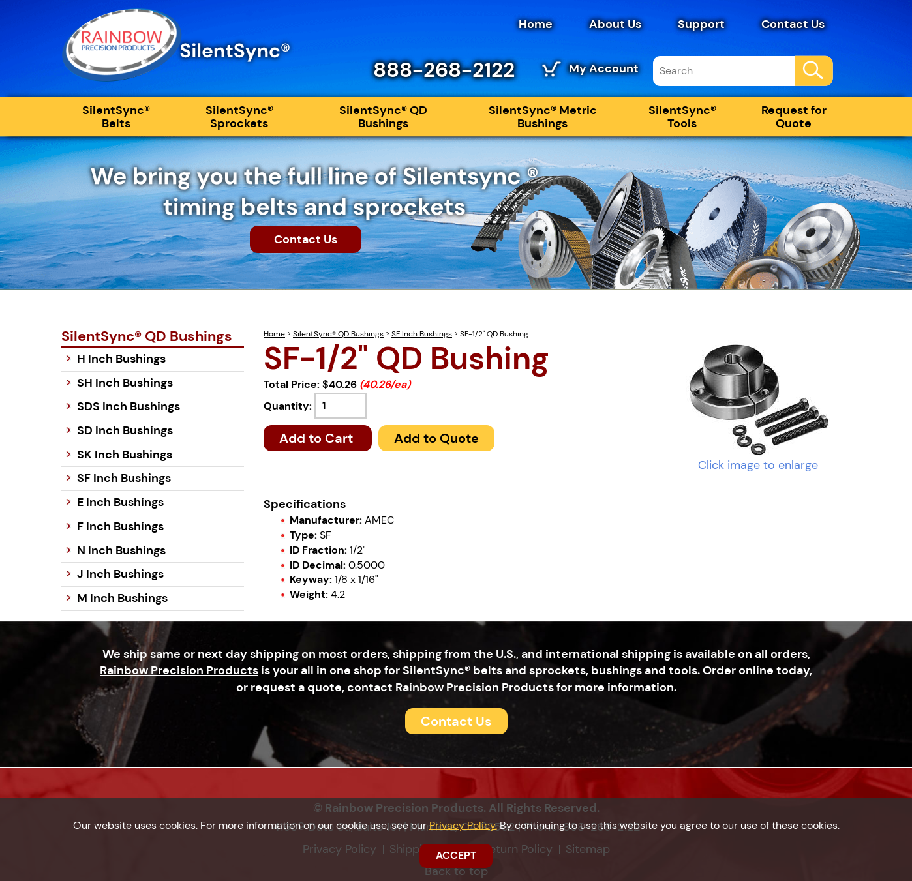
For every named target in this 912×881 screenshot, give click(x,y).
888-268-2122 (444, 69)
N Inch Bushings (121, 550)
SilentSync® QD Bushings (383, 116)
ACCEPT (456, 855)
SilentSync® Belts (116, 116)
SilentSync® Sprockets (239, 116)
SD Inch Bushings (125, 430)
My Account (604, 68)
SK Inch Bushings (124, 454)
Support (701, 24)
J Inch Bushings (120, 574)
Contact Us (793, 24)
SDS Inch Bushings (128, 406)
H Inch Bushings (121, 358)
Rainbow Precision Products (179, 670)
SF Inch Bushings (421, 334)
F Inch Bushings (120, 526)
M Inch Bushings (122, 598)
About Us (615, 24)
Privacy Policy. (463, 825)
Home (536, 24)
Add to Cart (317, 438)
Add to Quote (436, 438)
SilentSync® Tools (682, 116)
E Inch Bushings (120, 502)
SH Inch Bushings (125, 383)
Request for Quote (794, 116)
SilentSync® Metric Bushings (543, 116)
